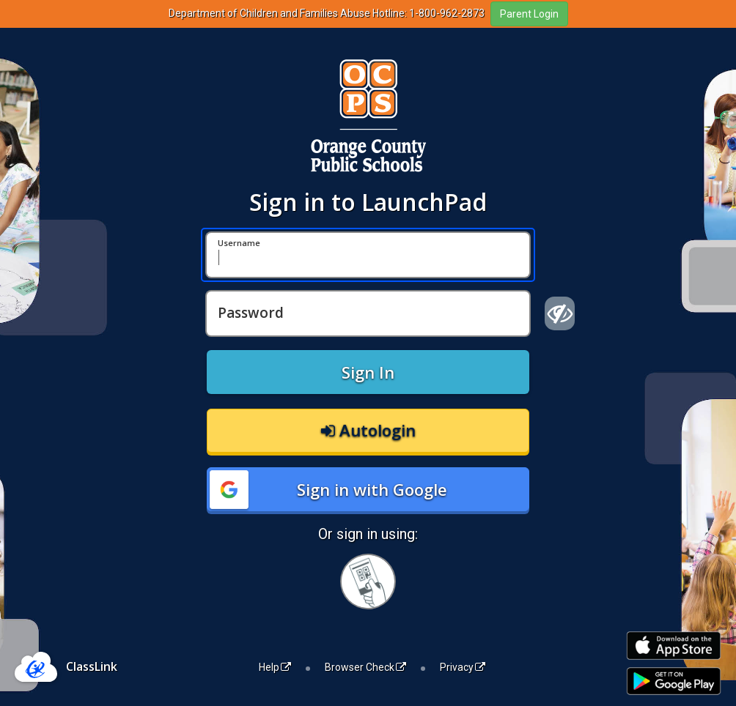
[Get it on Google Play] (673, 681)
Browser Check (365, 667)
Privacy (462, 667)
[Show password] (560, 313)
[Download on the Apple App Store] (673, 646)
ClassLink (91, 666)
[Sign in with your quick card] (368, 581)
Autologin (368, 430)
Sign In (368, 372)
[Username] (368, 255)
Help (275, 667)
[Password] (368, 313)
